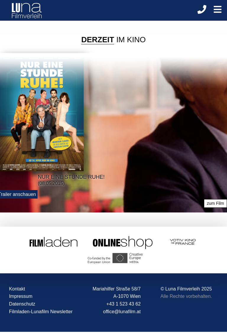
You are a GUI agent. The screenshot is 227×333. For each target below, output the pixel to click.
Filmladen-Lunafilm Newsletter (40, 311)
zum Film (215, 203)
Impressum (20, 296)
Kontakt (17, 288)
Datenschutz (22, 303)
